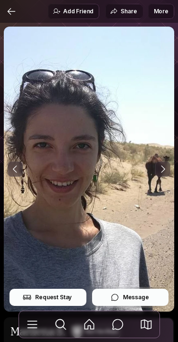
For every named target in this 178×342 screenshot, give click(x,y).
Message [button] (130, 297)
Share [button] (123, 11)
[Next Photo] (162, 169)
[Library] (32, 324)
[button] (146, 324)
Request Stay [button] (47, 297)
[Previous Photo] (15, 169)
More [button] (161, 11)
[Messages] (117, 324)
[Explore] (60, 324)
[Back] (11, 11)
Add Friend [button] (73, 11)
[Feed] (89, 324)
